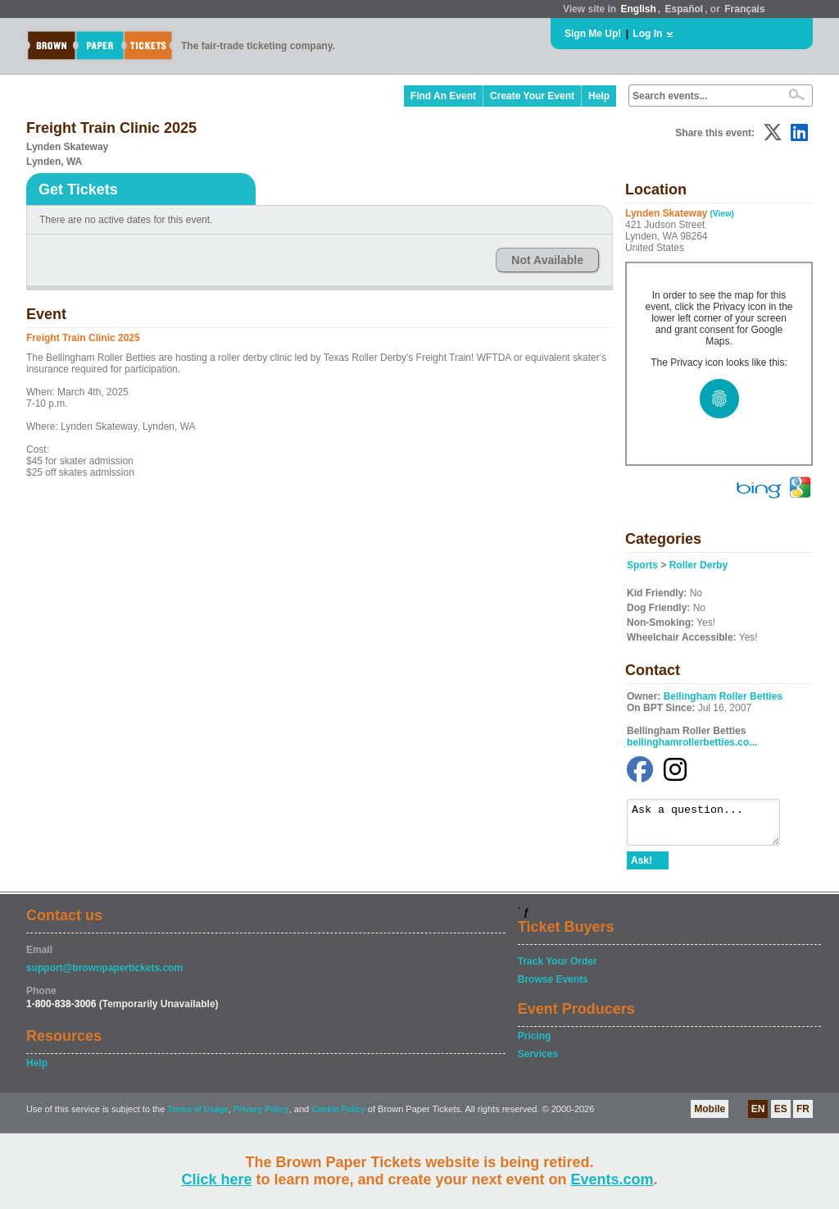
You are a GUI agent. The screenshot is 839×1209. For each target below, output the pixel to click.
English (637, 9)
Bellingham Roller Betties (723, 696)
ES (780, 1116)
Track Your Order (557, 968)
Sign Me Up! (593, 33)
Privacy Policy (261, 1116)
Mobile (709, 1116)
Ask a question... (711, 826)
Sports (642, 565)
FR (803, 1116)
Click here (216, 1179)
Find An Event (443, 96)
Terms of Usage (197, 1116)
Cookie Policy (338, 1116)
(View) (722, 213)
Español (684, 9)
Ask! (641, 868)
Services (538, 1061)
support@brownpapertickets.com (104, 975)
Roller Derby (698, 565)
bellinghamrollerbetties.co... (692, 742)
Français (744, 9)
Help (599, 96)
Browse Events (553, 986)
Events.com (612, 1179)
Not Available (547, 260)
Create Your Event (532, 96)
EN (758, 1116)
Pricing (534, 1043)
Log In (647, 33)
